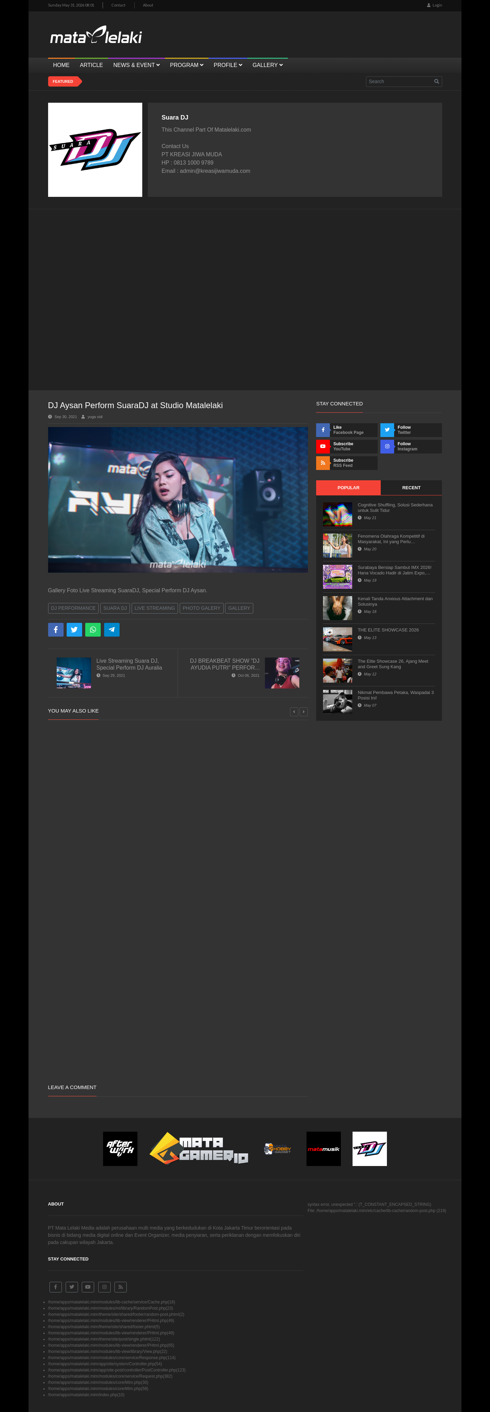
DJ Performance (73, 608)
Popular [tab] (348, 487)
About (148, 5)
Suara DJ (115, 608)
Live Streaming (155, 608)
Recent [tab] (411, 487)
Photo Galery (202, 608)
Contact (118, 5)
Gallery (239, 608)
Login (434, 5)
